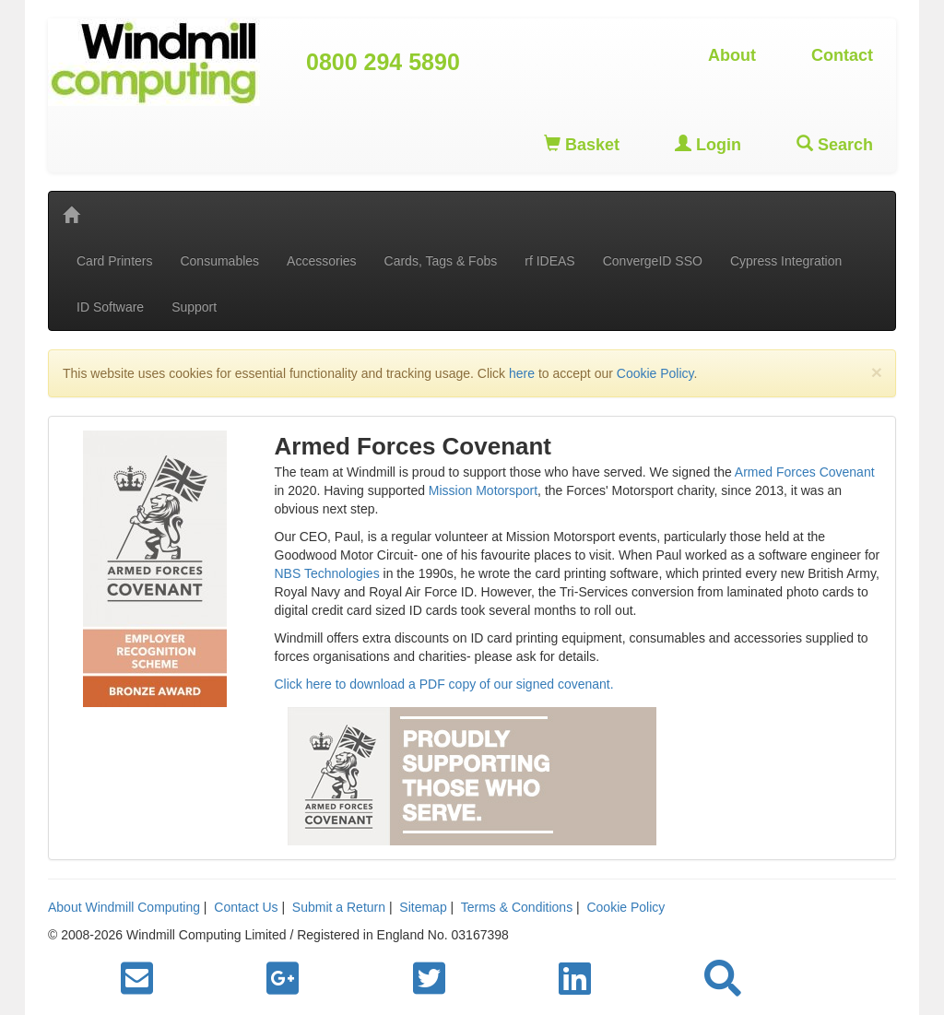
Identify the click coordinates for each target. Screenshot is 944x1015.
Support (194, 307)
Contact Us (245, 907)
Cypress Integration (786, 261)
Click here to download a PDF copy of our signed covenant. (444, 684)
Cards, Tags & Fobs (441, 261)
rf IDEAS (549, 261)
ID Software (110, 307)
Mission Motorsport (483, 490)
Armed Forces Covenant (805, 472)
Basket (582, 144)
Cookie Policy (655, 373)
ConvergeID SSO (652, 261)
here (522, 373)
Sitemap (422, 907)
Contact (842, 55)
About (732, 55)
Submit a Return (338, 907)
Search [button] (834, 144)
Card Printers (114, 261)
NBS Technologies (327, 573)
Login (708, 144)
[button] (722, 979)
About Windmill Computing (124, 907)
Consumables (219, 261)
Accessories (321, 261)
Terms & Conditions (516, 907)
